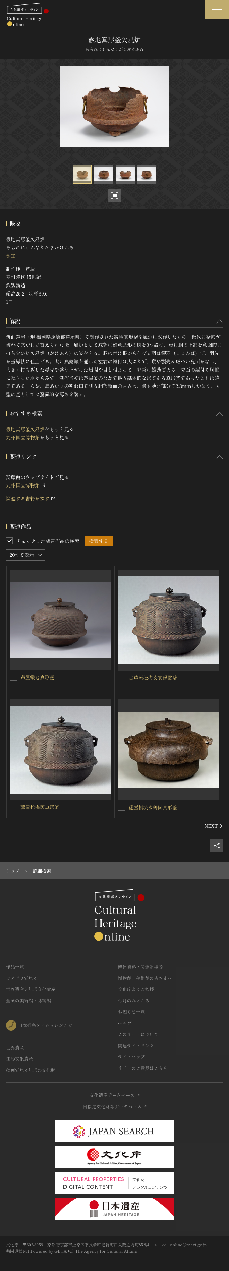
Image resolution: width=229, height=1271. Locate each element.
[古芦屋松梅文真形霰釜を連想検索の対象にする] (121, 677)
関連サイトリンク (136, 1045)
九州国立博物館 (23, 437)
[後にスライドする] (214, 826)
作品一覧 (15, 966)
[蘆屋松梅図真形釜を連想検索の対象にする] (13, 807)
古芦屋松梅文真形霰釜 (153, 677)
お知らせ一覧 (131, 1011)
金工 (11, 255)
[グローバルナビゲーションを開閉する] (217, 9)
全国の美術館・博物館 (28, 1000)
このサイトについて (138, 1034)
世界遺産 (15, 1047)
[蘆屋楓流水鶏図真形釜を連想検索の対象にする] (121, 807)
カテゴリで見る (21, 978)
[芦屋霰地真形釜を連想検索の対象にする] (13, 677)
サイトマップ (131, 1056)
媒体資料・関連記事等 (140, 966)
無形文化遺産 (19, 1058)
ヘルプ (125, 1023)
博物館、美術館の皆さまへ (145, 978)
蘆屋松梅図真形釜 (39, 807)
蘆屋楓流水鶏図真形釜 (153, 807)
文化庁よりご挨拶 (136, 989)
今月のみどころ (134, 1000)
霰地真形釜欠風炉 (25, 429)
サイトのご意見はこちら (143, 1068)
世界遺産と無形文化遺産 (30, 989)
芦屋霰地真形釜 (37, 677)
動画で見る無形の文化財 (30, 1070)
